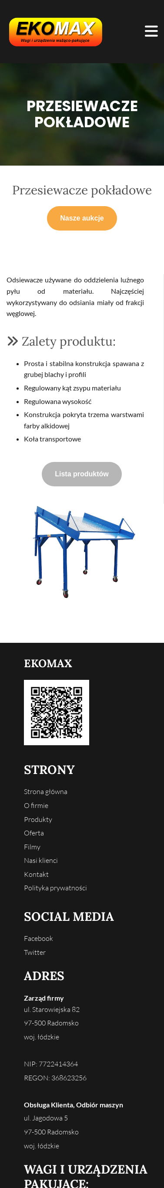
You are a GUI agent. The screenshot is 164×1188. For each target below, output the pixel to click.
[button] (128, 32)
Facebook (38, 938)
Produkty (38, 819)
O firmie (36, 805)
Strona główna (45, 791)
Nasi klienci (41, 860)
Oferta (34, 832)
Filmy (32, 846)
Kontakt (36, 874)
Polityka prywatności (55, 887)
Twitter (35, 952)
